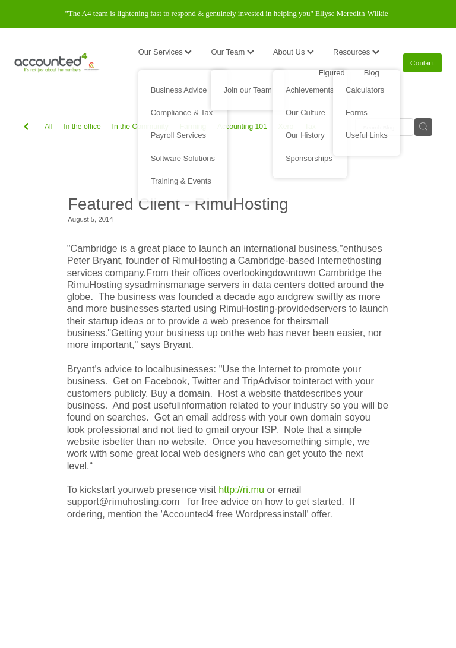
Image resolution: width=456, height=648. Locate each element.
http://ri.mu (241, 489)
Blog (371, 72)
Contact (422, 62)
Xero (286, 126)
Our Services (165, 52)
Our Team (232, 52)
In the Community (140, 126)
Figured (332, 72)
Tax (310, 126)
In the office (82, 126)
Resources (356, 52)
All (49, 126)
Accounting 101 (242, 126)
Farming (193, 126)
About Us (293, 52)
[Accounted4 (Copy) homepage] (57, 63)
